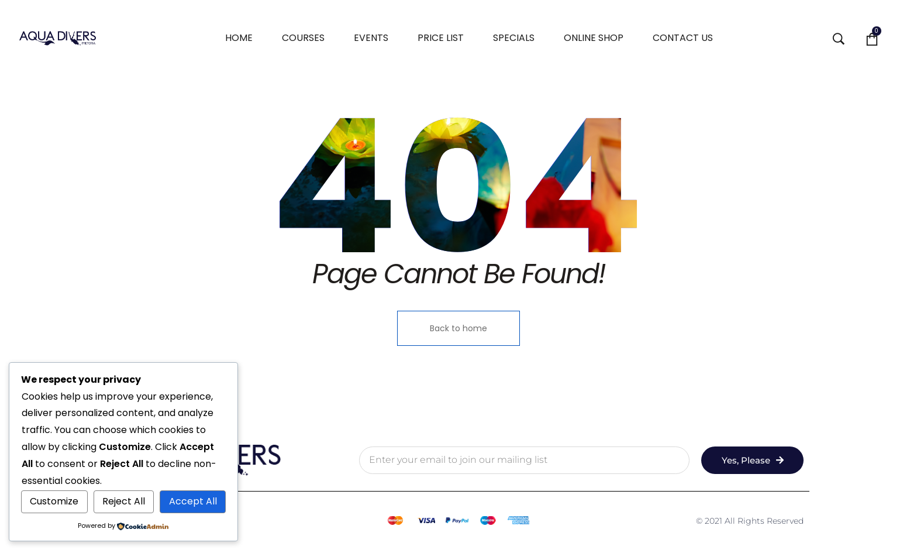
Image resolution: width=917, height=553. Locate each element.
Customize (54, 501)
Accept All (193, 501)
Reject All (123, 501)
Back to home (458, 328)
